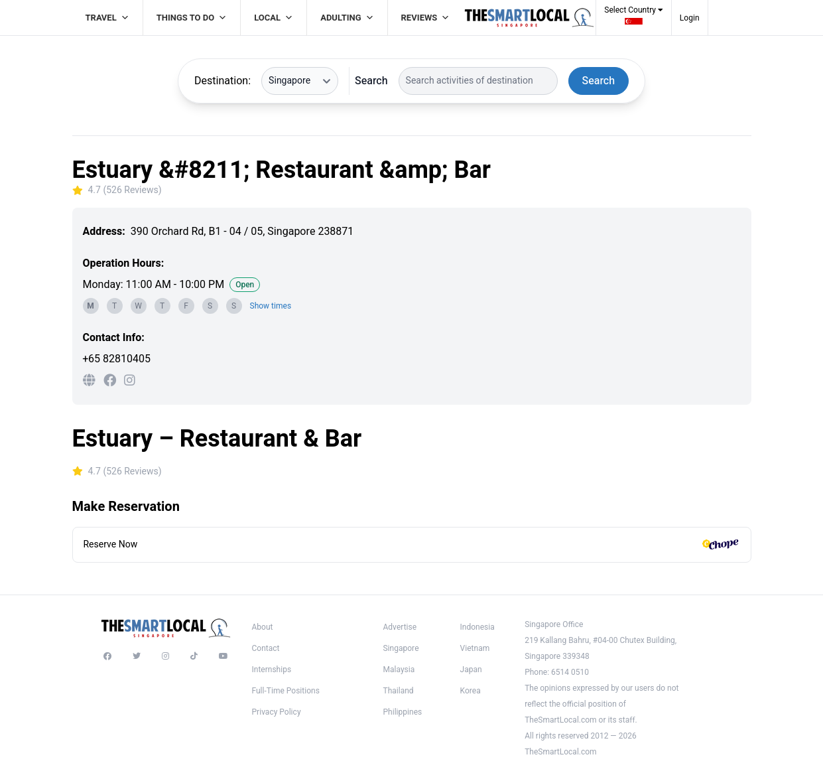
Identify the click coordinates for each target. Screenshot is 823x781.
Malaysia (398, 669)
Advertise (399, 627)
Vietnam (475, 648)
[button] (633, 19)
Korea (470, 691)
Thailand (398, 691)
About (262, 627)
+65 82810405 (117, 359)
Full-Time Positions (286, 691)
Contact (266, 648)
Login (690, 18)
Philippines (402, 712)
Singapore (400, 648)
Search (371, 81)
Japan (471, 669)
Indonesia (477, 627)
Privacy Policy (276, 712)
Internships (272, 669)
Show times (271, 306)
